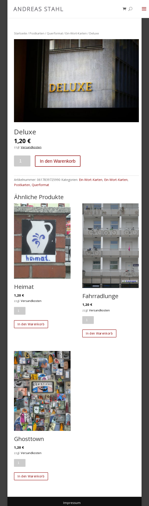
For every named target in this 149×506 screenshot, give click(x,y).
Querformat (55, 33)
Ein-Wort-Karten (76, 33)
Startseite (20, 33)
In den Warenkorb (58, 161)
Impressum (72, 503)
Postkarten (37, 33)
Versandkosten (31, 147)
